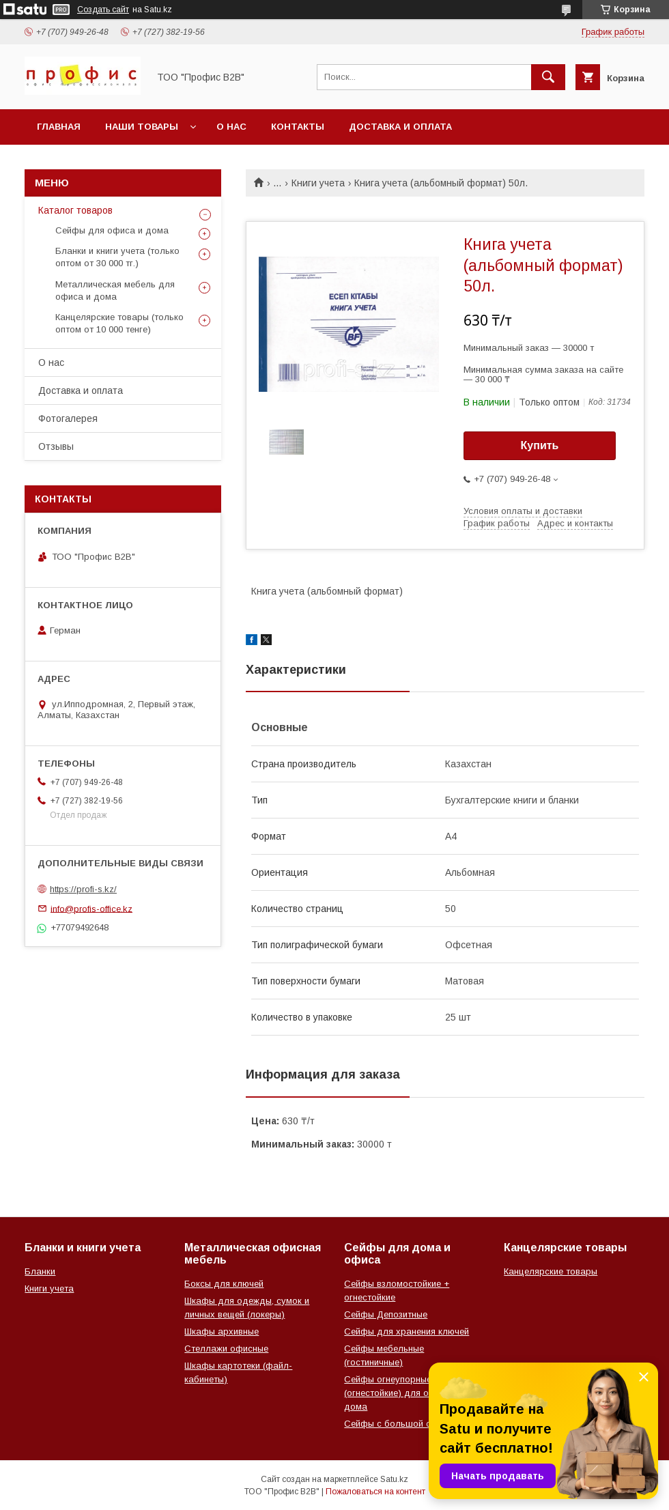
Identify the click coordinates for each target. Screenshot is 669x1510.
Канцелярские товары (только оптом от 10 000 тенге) (119, 323)
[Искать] (548, 77)
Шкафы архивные (221, 1331)
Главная (59, 127)
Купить (540, 445)
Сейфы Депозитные (385, 1314)
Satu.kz (394, 1479)
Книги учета (318, 182)
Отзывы (56, 446)
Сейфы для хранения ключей (406, 1331)
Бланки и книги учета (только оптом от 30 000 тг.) (117, 257)
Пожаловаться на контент (375, 1491)
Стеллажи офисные (226, 1348)
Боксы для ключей (224, 1284)
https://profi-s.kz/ (83, 889)
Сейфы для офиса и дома (112, 230)
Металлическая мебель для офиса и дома (115, 290)
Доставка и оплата (400, 127)
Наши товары (141, 127)
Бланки (40, 1271)
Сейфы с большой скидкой (402, 1424)
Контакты (297, 127)
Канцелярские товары (550, 1271)
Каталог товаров (75, 210)
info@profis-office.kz (91, 908)
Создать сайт (103, 9)
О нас (231, 127)
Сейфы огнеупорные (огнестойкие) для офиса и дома (401, 1393)
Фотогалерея (68, 418)
